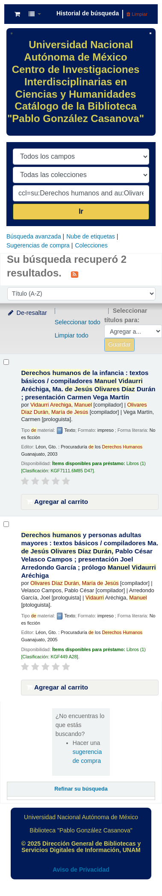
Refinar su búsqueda (81, 789)
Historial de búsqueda (87, 13)
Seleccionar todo (77, 322)
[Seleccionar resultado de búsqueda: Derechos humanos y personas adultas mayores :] (6, 524)
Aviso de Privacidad (81, 869)
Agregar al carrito (57, 501)
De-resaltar (27, 312)
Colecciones (91, 245)
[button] (17, 14)
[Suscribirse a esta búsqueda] (75, 274)
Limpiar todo (71, 335)
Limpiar (137, 14)
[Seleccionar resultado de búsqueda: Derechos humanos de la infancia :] (6, 362)
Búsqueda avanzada (33, 236)
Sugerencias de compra (38, 245)
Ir (81, 211)
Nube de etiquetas (90, 236)
